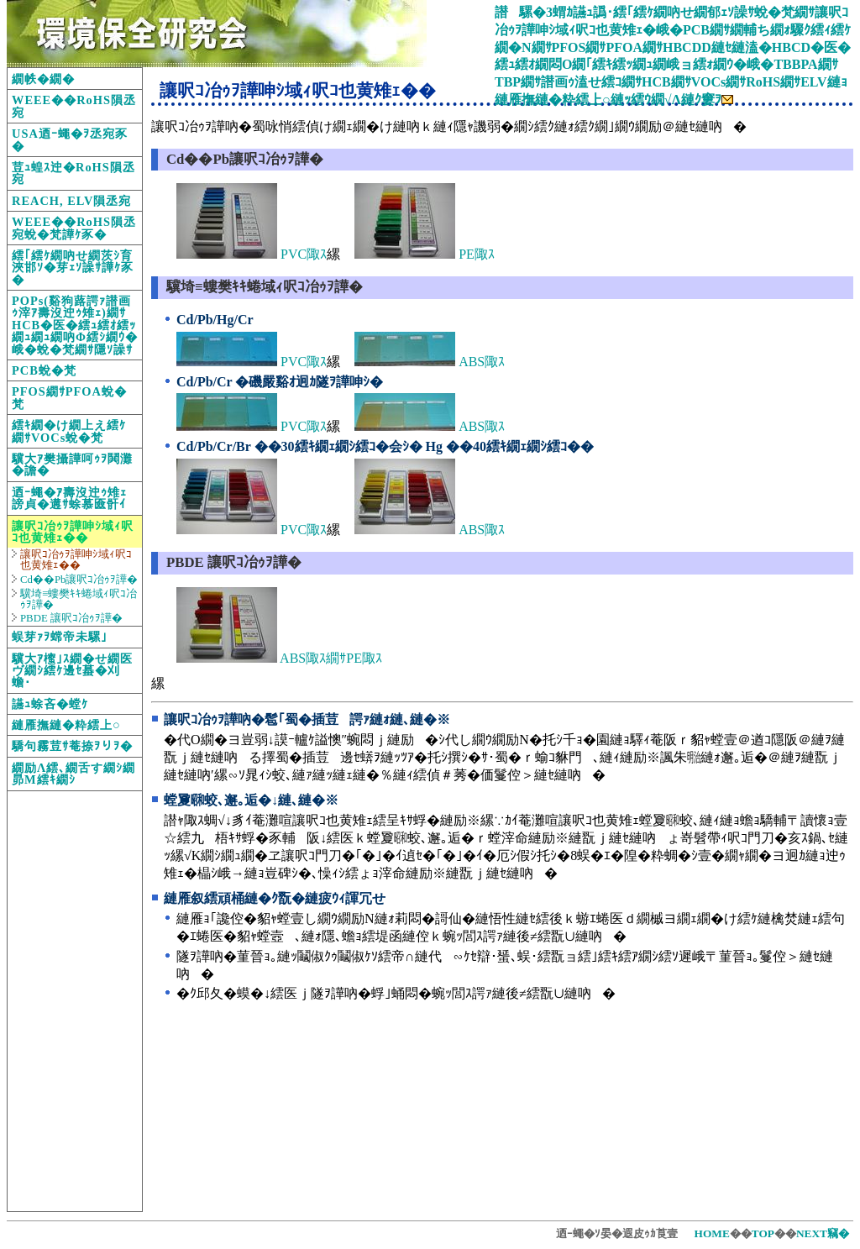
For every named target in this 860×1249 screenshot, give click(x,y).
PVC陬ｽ (251, 254)
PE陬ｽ (424, 254)
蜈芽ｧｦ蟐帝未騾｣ (60, 636)
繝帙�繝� (43, 79)
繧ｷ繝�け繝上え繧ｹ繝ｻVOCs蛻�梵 (69, 430)
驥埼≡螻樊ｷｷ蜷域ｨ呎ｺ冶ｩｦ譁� (78, 599)
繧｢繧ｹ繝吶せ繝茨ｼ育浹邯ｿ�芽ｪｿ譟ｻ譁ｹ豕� (73, 267)
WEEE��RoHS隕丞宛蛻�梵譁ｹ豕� (74, 227)
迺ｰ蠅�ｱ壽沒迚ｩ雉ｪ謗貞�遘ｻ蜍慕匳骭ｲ (69, 498)
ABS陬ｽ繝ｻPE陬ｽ (279, 658)
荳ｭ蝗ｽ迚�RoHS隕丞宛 (73, 173)
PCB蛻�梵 (44, 370)
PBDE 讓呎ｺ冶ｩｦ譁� (71, 618)
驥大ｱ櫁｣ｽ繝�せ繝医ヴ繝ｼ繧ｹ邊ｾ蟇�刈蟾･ (72, 671)
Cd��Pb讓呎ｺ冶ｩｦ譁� (79, 579)
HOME (712, 1233)
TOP (763, 1233)
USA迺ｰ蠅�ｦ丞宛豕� (70, 139)
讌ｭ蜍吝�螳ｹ (50, 704)
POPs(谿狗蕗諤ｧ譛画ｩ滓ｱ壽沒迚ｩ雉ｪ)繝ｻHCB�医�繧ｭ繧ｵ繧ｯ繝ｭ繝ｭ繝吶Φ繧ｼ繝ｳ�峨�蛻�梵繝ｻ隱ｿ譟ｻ (75, 325)
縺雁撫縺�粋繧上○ (66, 725)
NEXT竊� (822, 1233)
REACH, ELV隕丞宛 (71, 200)
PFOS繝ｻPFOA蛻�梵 (69, 397)
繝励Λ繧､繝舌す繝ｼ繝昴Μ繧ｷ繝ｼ (73, 773)
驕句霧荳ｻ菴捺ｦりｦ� (72, 746)
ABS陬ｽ (429, 361)
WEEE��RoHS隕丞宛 (74, 105)
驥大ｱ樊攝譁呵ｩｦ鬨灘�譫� (72, 464)
